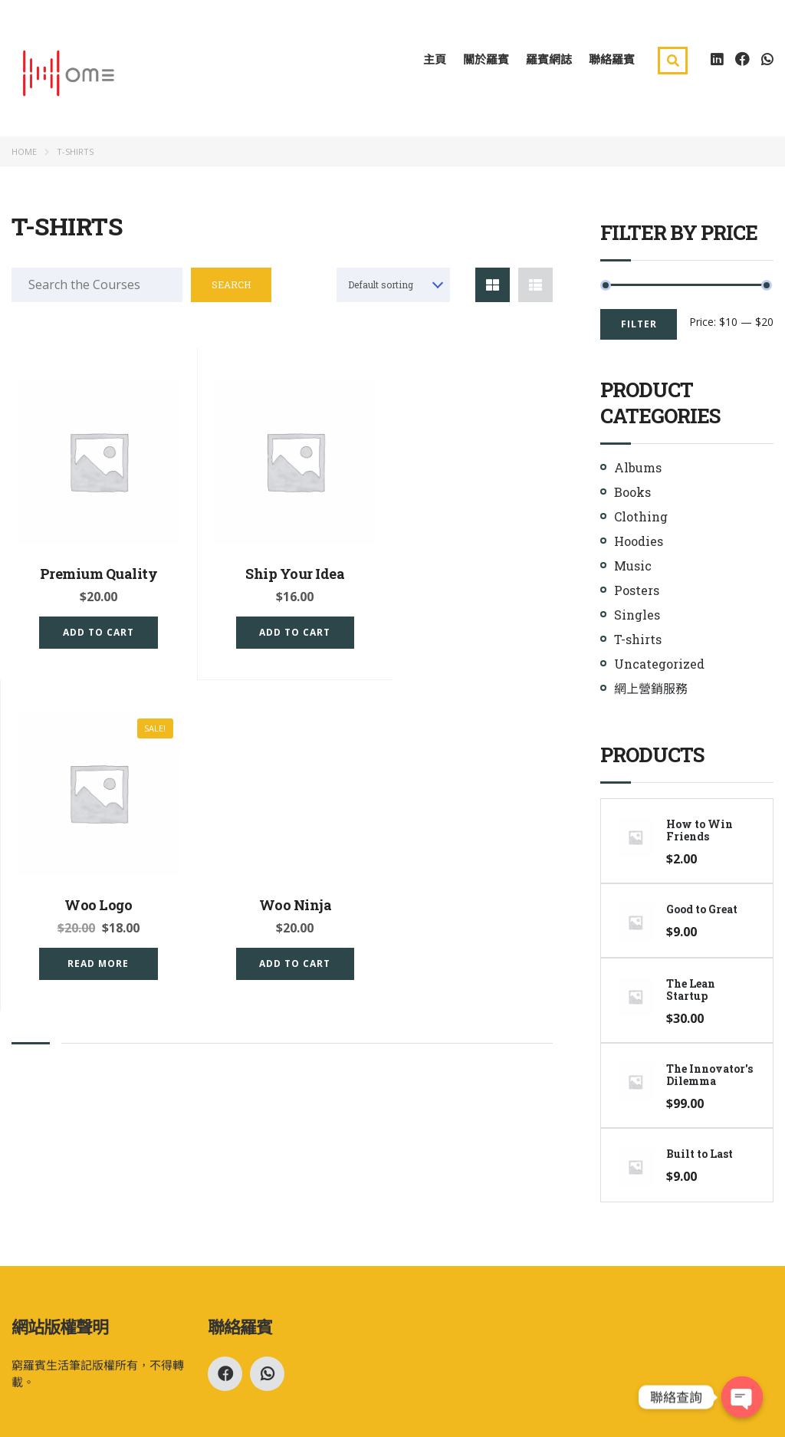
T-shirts (638, 641)
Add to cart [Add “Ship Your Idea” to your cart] (281, 625)
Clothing (641, 519)
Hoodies (638, 543)
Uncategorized (659, 666)
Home (24, 153)
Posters (636, 592)
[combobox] (393, 287)
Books (632, 494)
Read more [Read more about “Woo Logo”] (470, 625)
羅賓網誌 (549, 60)
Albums (638, 470)
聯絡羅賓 (612, 60)
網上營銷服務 (651, 690)
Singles (637, 617)
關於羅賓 (486, 60)
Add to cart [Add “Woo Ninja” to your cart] (94, 948)
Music (633, 568)
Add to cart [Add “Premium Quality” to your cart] (94, 625)
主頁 (434, 60)
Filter (639, 326)
